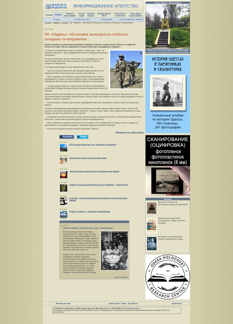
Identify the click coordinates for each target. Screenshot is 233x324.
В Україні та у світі (81, 19)
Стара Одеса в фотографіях (135, 15)
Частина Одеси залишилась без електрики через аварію (94, 171)
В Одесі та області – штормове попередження (89, 212)
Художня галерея (91, 15)
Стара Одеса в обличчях (120, 15)
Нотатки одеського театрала (131, 19)
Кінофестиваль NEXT (104, 15)
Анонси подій (81, 15)
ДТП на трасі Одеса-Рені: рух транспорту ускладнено (92, 145)
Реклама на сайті (63, 303)
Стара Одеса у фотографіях (167, 2)
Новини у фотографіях (70, 15)
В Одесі (57, 19)
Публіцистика (106, 19)
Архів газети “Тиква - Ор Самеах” (123, 303)
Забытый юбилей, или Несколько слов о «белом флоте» (88, 228)
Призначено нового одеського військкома (88, 158)
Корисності (177, 303)
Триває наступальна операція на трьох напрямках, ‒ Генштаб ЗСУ (98, 185)
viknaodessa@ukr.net (132, 308)
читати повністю (121, 277)
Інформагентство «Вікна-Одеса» (129, 132)
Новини (58, 15)
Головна (49, 15)
